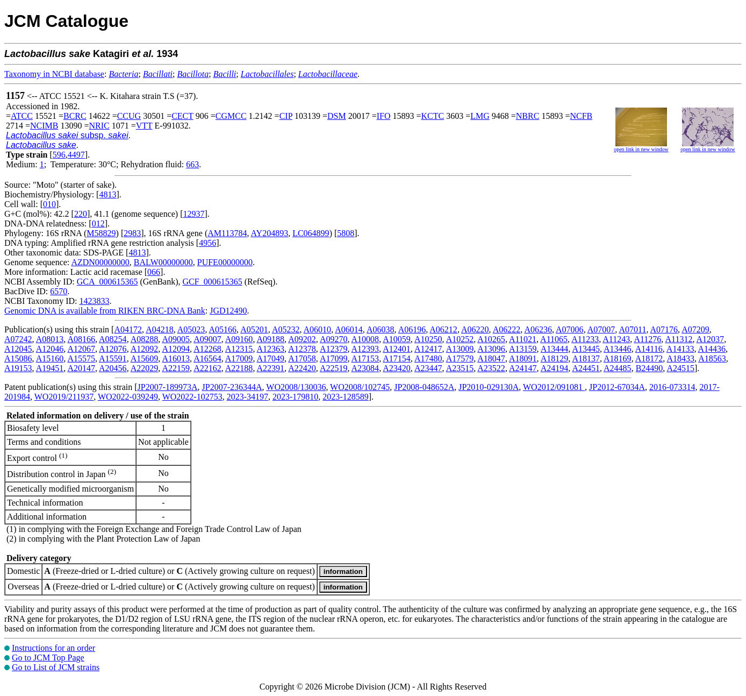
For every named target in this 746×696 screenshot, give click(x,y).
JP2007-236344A (232, 387)
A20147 (81, 368)
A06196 (412, 329)
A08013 (50, 339)
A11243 (616, 339)
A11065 (554, 339)
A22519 (334, 368)
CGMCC (231, 115)
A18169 (618, 358)
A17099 (334, 358)
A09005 (176, 339)
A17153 (365, 358)
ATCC (22, 115)
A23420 (397, 368)
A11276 (647, 339)
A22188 (239, 368)
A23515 (460, 368)
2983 (132, 233)
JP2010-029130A (488, 387)
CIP (285, 115)
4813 (107, 194)
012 (98, 223)
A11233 (585, 339)
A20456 (113, 368)
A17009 (239, 358)
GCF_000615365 (212, 281)
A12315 (239, 348)
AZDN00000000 (100, 262)
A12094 (176, 348)
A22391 (271, 368)
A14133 (680, 348)
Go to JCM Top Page (48, 657)
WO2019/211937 (64, 396)
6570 (58, 291)
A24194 (555, 368)
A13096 (491, 348)
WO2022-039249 (128, 396)
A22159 (176, 368)
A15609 (145, 358)
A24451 (586, 368)
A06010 (318, 329)
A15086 (18, 358)
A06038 (380, 329)
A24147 (523, 368)
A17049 (271, 358)
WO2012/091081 (554, 387)
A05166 (223, 329)
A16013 (176, 358)
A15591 (113, 358)
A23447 (428, 368)
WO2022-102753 (192, 396)
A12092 (145, 348)
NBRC (528, 115)
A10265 (491, 339)
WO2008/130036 (296, 387)
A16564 (207, 358)
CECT (182, 115)
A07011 (632, 329)
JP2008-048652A (424, 387)
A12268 (207, 348)
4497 (76, 154)
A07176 (664, 329)
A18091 (523, 358)
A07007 (601, 329)
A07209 (695, 329)
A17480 (428, 358)
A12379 (334, 348)
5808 (345, 233)
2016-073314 (672, 387)
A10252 (460, 339)
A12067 (81, 348)
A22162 (207, 368)
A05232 (286, 329)
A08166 (81, 339)
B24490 (649, 368)
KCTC (432, 115)
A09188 (271, 339)
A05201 (254, 329)
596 (59, 154)
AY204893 (270, 233)
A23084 (365, 368)
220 (80, 213)
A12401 (397, 348)
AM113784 (227, 233)
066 (153, 271)
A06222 (507, 329)
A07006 (570, 329)
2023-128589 (345, 396)
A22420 (302, 368)
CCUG (129, 115)
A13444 (555, 348)
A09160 (239, 339)
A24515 (680, 368)
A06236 (538, 329)
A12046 (50, 348)
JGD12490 (228, 310)
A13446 (618, 348)
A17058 (302, 358)
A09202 (302, 339)
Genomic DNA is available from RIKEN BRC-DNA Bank (104, 310)
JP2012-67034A (617, 387)
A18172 (649, 358)
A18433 (680, 358)
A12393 (365, 348)
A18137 (586, 358)
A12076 (113, 348)
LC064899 (310, 233)
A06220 (475, 329)
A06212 (443, 329)
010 (49, 204)
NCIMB (44, 125)
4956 (207, 242)
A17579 (460, 358)
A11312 (678, 339)
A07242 (18, 339)
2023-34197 (247, 396)
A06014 (349, 329)
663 (192, 164)
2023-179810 (295, 396)
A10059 (397, 339)
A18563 (712, 358)
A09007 (207, 339)
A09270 (334, 339)
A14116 (649, 348)
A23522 (491, 368)
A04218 (160, 329)
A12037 (711, 339)
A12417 (428, 348)
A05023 (191, 329)
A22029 (145, 368)
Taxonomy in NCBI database (54, 74)
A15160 (50, 358)
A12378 (302, 348)
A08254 (113, 339)
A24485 (618, 368)
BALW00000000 (163, 262)
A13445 (586, 348)
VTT (144, 125)
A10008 (365, 339)
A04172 (128, 329)
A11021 (522, 339)
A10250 (428, 339)
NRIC (99, 125)
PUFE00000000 (225, 262)
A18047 (491, 358)
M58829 (101, 233)
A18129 (555, 358)
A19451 (50, 368)
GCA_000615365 (107, 281)
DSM (336, 115)
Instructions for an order (53, 647)
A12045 (18, 348)
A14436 (712, 348)
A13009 (460, 348)
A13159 (523, 348)
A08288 (145, 339)
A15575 (81, 358)
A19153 (18, 368)
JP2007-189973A (168, 387)
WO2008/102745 (360, 387)
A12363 (271, 348)
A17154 (397, 358)
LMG (480, 115)
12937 (194, 213)
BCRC (75, 115)
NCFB (581, 115)
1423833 (94, 301)
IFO (384, 115)
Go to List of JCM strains (55, 667)
